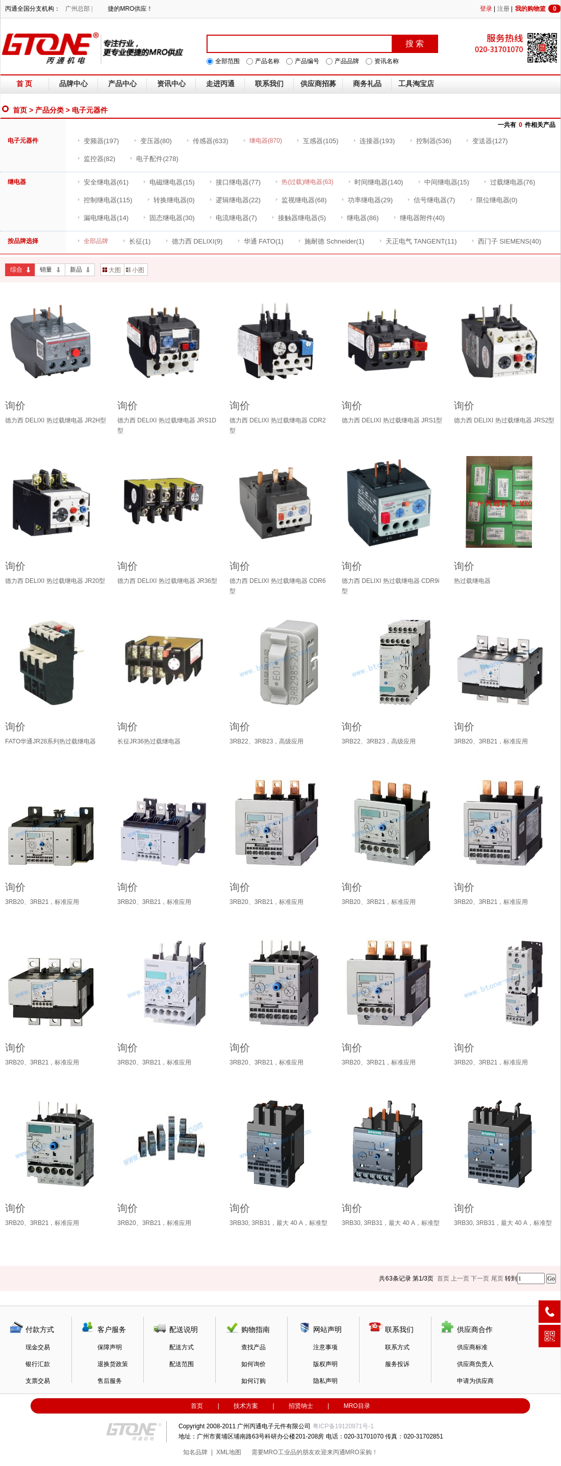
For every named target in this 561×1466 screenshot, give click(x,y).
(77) (235, 182)
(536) (430, 141)
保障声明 (109, 1347)
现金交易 (38, 1347)
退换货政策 (112, 1364)
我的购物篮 (538, 9)
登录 (486, 8)
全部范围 (227, 61)
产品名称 (267, 61)
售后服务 (109, 1380)
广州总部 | (78, 8)
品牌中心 (73, 84)
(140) (375, 182)
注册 (503, 8)
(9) (194, 241)
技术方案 (246, 1405)
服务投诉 (397, 1364)
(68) (300, 200)
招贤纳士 (301, 1405)
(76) (509, 182)
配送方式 (181, 1347)
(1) (136, 241)
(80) (153, 141)
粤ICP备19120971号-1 (343, 1426)
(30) (168, 218)
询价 (15, 405)
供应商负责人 (475, 1364)
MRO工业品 (280, 1452)
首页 (20, 110)
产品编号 (307, 61)
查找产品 (253, 1347)
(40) (419, 218)
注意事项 (325, 1347)
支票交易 (38, 1380)
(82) (96, 159)
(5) (298, 218)
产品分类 (49, 110)
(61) (103, 182)
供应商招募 (318, 84)
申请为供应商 (475, 1380)
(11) (418, 241)
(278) (154, 159)
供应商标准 (472, 1347)
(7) (431, 200)
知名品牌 (195, 1452)
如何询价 (253, 1364)
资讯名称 (386, 61)
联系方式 (397, 1347)
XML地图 (228, 1452)
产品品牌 (347, 61)
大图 (112, 270)
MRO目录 (357, 1405)
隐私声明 (325, 1380)
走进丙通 (220, 84)
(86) (359, 218)
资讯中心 (171, 84)
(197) (98, 141)
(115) (104, 200)
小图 (135, 270)
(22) (235, 200)
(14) (103, 218)
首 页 (24, 84)
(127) (486, 141)
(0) (171, 200)
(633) (207, 141)
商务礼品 (367, 84)
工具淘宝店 (416, 84)
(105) (317, 141)
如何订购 (253, 1380)
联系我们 (269, 84)
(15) (168, 182)
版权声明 (325, 1364)
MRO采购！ (361, 1452)
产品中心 (122, 84)
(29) (367, 200)
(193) (374, 141)
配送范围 (181, 1364)
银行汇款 (38, 1364)
